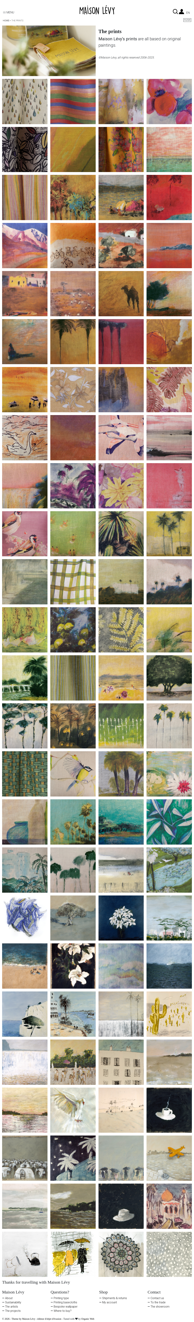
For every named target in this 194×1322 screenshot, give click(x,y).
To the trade (158, 1302)
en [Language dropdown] (188, 12)
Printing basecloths (65, 1302)
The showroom (160, 1306)
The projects (13, 1310)
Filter (187, 20)
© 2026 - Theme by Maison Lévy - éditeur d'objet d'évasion (32, 1319)
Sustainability (13, 1302)
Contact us (157, 1298)
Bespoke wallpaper (65, 1306)
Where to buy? (62, 1310)
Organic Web (87, 1319)
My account (109, 1302)
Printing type (61, 1298)
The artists (11, 1306)
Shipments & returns (114, 1298)
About (9, 1298)
